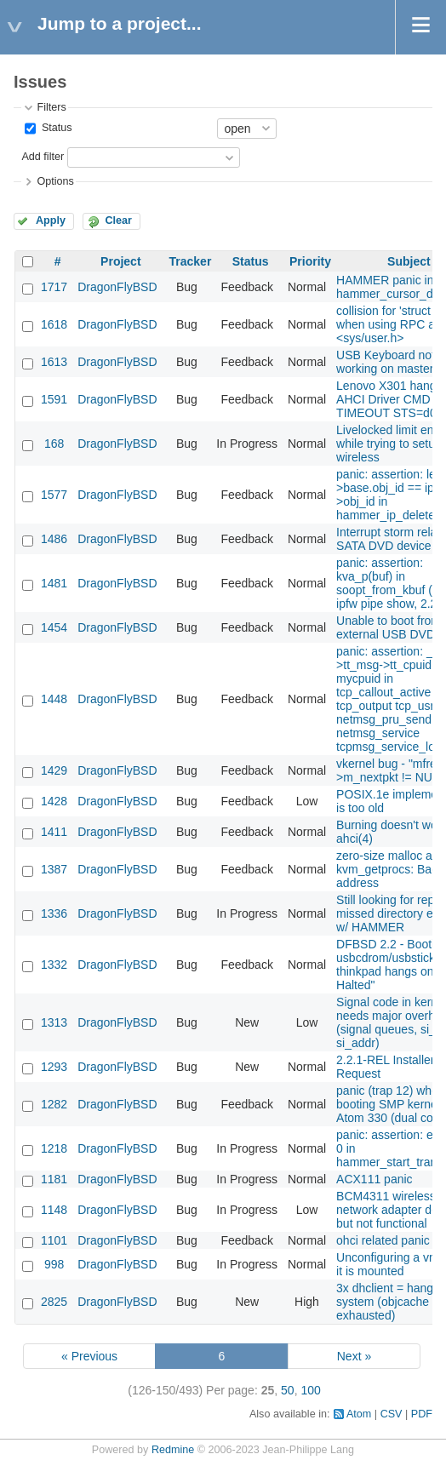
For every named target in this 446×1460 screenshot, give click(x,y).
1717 (54, 287)
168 (54, 443)
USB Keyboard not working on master (385, 361)
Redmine (173, 1450)
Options (55, 181)
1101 (54, 1240)
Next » (354, 1356)
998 (54, 1264)
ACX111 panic (374, 1179)
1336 (54, 913)
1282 (54, 1104)
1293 (54, 1067)
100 (310, 1390)
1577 (54, 494)
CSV (391, 1414)
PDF (421, 1414)
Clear (118, 220)
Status (54, 128)
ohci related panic (383, 1240)
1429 (54, 770)
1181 (54, 1179)
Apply (51, 220)
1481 (54, 583)
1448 (54, 699)
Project (120, 261)
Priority (310, 261)
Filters (51, 107)
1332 (54, 964)
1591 (54, 399)
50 (287, 1390)
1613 (54, 362)
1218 (54, 1148)
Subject (409, 261)
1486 (54, 539)
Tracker (190, 261)
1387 (54, 869)
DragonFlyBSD (117, 287)
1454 (54, 627)
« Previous (89, 1356)
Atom (358, 1414)
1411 (54, 832)
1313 (54, 1022)
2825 (54, 1301)
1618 (54, 324)
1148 (54, 1210)
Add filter (42, 157)
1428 (54, 801)
